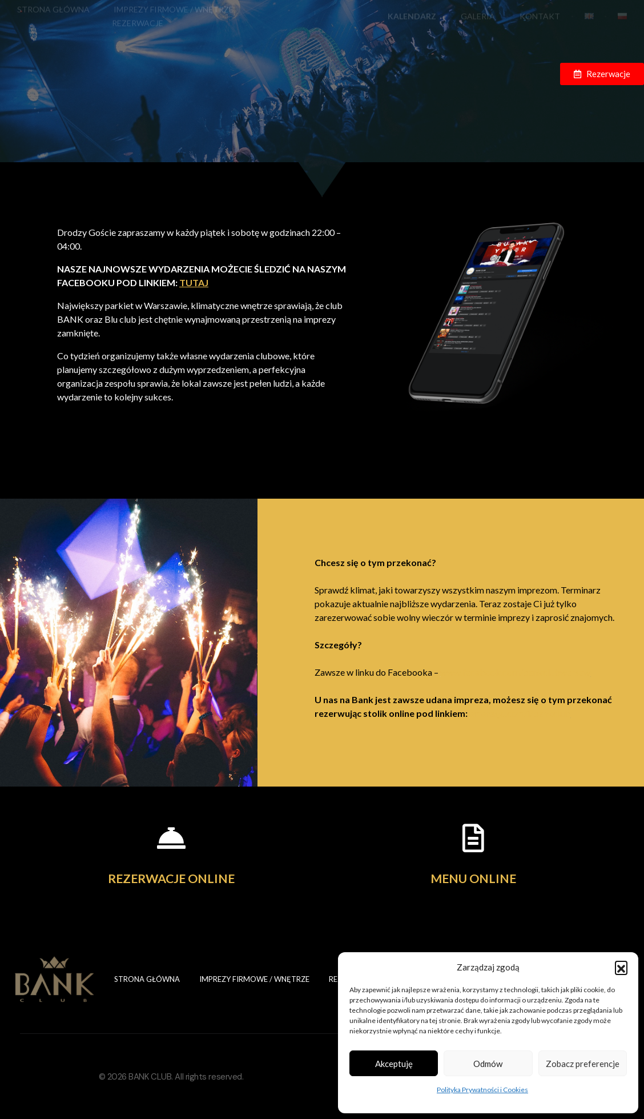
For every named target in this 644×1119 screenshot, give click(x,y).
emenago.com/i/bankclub (519, 713)
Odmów (487, 1063)
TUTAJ (184, 282)
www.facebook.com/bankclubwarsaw (515, 672)
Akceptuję (394, 1063)
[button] (621, 967)
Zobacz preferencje (582, 1063)
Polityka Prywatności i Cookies (482, 1089)
